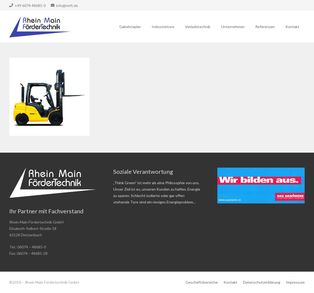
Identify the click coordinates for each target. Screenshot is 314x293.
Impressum (295, 282)
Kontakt (230, 282)
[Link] (40, 26)
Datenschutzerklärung (261, 282)
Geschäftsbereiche (202, 282)
